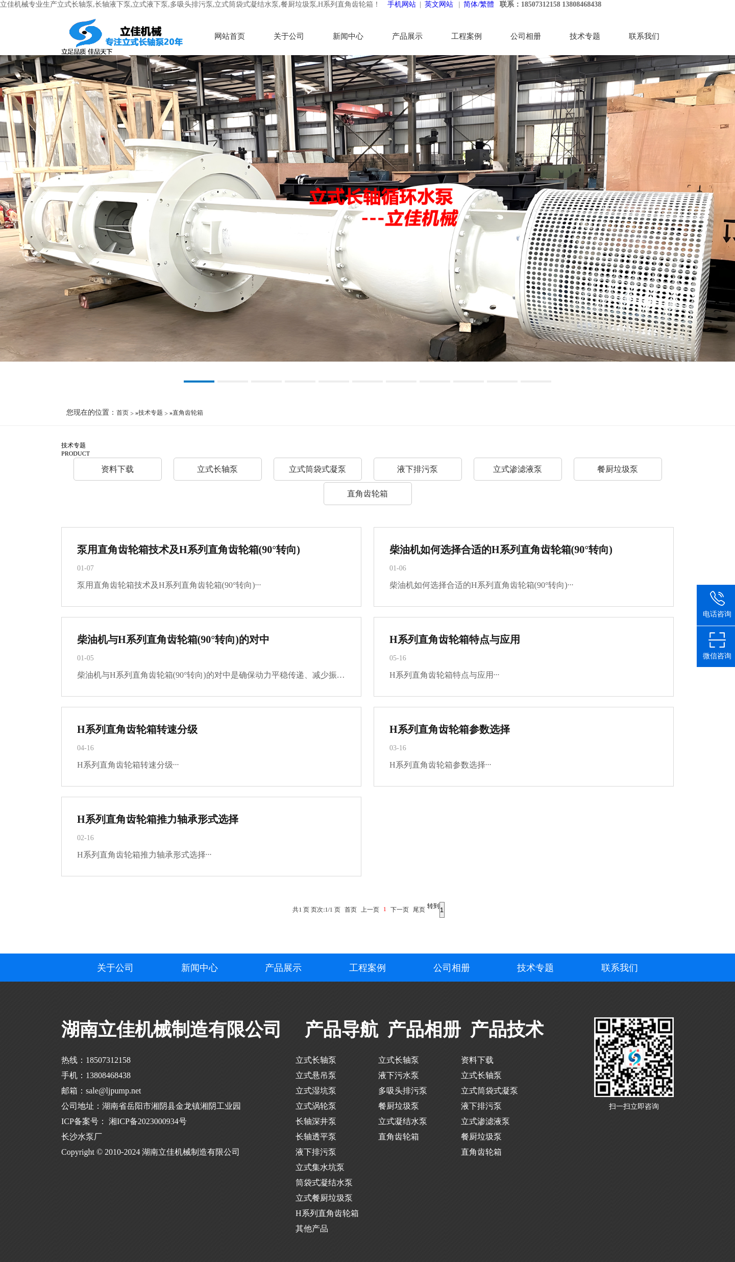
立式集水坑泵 (320, 1167)
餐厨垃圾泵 (617, 469)
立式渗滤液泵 (517, 469)
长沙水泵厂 (81, 1136)
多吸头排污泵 (402, 1090)
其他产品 (312, 1228)
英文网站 (439, 4)
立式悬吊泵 (316, 1075)
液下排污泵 (417, 469)
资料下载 (117, 469)
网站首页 (229, 36)
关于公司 (289, 36)
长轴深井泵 (316, 1121)
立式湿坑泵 (316, 1090)
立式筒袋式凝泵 (317, 469)
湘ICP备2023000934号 (147, 1121)
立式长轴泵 (217, 469)
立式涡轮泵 (316, 1106)
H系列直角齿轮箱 (327, 1213)
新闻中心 (348, 36)
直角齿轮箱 (188, 412)
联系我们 (644, 36)
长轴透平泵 (316, 1136)
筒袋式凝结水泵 (324, 1182)
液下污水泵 (398, 1075)
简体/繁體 (478, 4)
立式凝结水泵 (402, 1121)
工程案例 (466, 36)
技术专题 (585, 36)
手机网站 (401, 4)
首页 (122, 412)
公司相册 (525, 36)
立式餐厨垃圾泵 (324, 1198)
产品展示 (407, 36)
